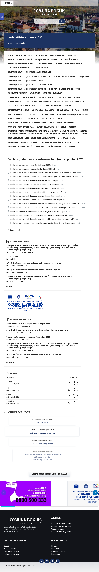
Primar (75, 110)
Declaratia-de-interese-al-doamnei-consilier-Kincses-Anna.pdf (36, 192)
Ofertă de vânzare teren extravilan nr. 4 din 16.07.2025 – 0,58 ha (33, 263)
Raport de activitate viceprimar (51, 127)
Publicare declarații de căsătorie (73, 114)
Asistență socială (69, 59)
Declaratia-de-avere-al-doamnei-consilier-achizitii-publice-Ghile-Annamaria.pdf (43, 173)
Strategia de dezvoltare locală (22, 142)
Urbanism (39, 146)
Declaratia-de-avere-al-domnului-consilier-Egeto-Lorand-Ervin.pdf (38, 211)
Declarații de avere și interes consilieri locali (29, 72)
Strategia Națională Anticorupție (55, 142)
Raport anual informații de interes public (27, 123)
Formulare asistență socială (21, 97)
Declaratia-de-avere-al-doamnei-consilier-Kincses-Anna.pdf (35, 188)
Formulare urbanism (41, 102)
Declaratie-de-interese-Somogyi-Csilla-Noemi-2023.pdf (33, 169)
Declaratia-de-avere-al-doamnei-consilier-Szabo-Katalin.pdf (35, 196)
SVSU (76, 142)
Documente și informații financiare (46, 93)
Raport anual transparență (62, 123)
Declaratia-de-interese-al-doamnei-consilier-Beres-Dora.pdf (35, 184)
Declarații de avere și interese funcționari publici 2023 (45, 159)
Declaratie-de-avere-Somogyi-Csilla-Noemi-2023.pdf (32, 165)
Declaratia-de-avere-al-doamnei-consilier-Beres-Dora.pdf (34, 180)
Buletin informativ (73, 64)
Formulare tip (57, 554)
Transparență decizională (20, 146)
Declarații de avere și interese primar (25, 80)
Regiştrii (73, 127)
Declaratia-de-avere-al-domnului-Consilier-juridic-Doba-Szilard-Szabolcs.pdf (42, 219)
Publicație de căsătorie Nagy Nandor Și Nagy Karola (28, 324)
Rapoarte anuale (15, 118)
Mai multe (10, 362)
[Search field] (50, 21)
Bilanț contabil (10, 549)
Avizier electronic (45, 64)
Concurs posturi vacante (20, 68)
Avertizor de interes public (21, 64)
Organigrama (63, 110)
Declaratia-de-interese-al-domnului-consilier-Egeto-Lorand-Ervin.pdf (39, 215)
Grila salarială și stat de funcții (69, 102)
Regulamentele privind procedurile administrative (31, 138)
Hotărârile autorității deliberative (55, 106)
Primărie (86, 110)
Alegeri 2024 (41, 55)
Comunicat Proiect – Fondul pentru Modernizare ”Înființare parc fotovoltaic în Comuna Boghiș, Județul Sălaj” (39, 277)
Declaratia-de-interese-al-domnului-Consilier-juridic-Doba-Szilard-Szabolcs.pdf (43, 223)
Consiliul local (41, 68)
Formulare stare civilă (18, 102)
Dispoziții (55, 549)
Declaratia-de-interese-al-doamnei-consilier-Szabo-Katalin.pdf (36, 200)
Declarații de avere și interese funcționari (69, 76)
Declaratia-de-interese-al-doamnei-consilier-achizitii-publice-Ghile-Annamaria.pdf (44, 177)
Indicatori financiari (11, 554)
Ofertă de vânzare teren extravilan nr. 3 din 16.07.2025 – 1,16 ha (33, 270)
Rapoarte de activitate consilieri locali (44, 118)
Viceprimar (70, 146)
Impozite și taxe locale (18, 110)
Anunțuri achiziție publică (20, 59)
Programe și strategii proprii (40, 114)
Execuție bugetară (11, 551)
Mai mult (9, 286)
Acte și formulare (24, 55)
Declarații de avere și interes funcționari (27, 76)
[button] (95, 492)
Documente (20, 43)
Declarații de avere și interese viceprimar (27, 89)
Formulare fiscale (46, 97)
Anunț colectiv (12, 256)
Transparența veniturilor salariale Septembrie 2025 (28, 337)
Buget (59, 64)
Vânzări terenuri (54, 146)
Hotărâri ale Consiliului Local (22, 106)
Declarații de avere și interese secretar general (30, 85)
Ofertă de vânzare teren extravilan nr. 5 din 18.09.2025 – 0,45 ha (33, 354)
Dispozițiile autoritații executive (64, 89)
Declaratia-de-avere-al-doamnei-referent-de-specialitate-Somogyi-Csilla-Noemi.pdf (45, 204)
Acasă (10, 43)
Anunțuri (72, 55)
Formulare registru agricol (71, 97)
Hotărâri (54, 546)
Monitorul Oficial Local (43, 110)
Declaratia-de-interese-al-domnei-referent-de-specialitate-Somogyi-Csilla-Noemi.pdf (45, 207)
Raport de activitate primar (21, 127)
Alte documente (57, 55)
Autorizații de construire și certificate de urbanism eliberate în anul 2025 (37, 330)
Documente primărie (17, 93)
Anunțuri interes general (46, 59)
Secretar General (66, 138)
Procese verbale (15, 114)
